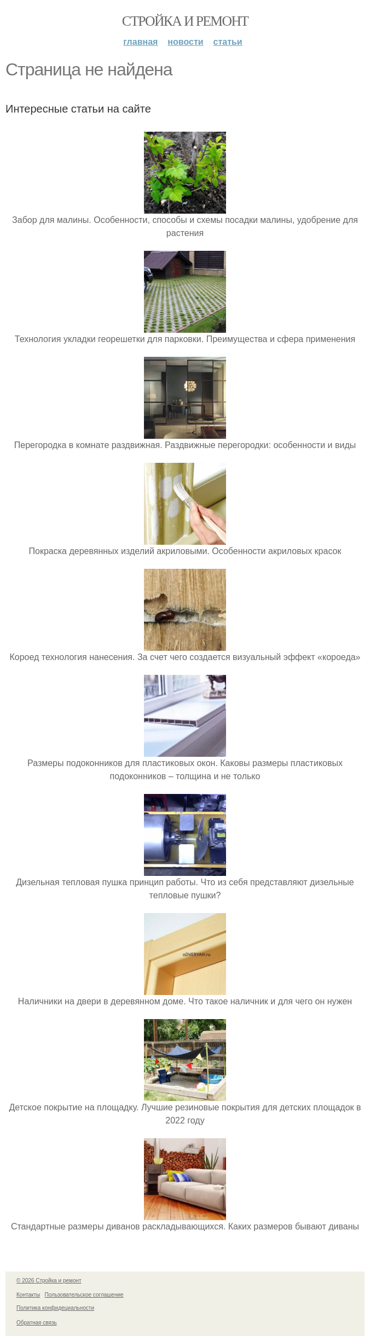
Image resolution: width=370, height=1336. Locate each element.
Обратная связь (36, 1323)
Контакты (28, 1295)
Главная (140, 41)
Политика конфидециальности (55, 1308)
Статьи (227, 41)
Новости (185, 41)
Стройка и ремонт (185, 21)
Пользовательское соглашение (84, 1295)
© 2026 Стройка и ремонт (49, 1281)
